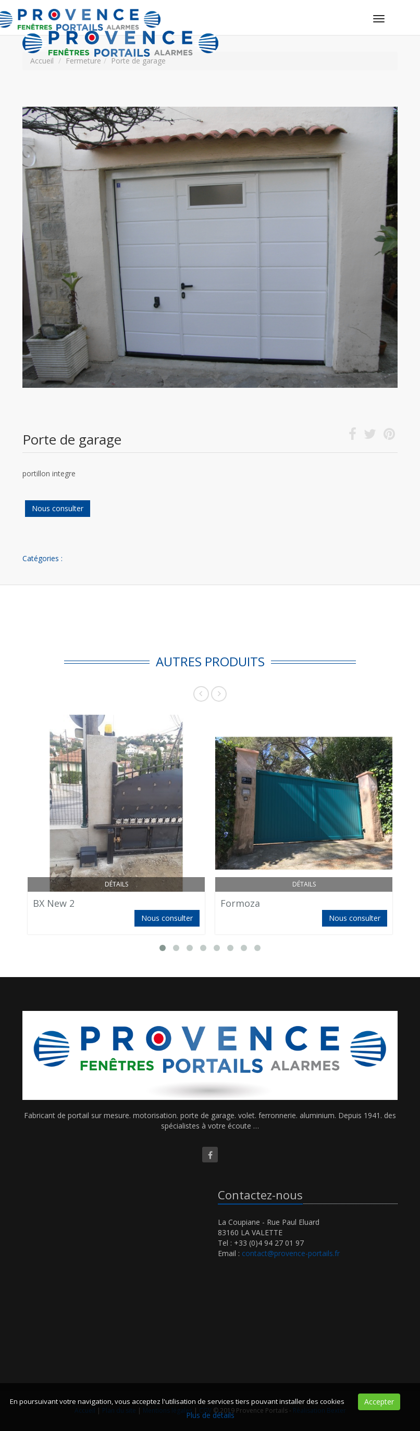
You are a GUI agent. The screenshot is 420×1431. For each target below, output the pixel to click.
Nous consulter (57, 508)
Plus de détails (210, 1415)
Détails (116, 884)
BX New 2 (54, 903)
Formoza (240, 903)
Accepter (379, 1402)
